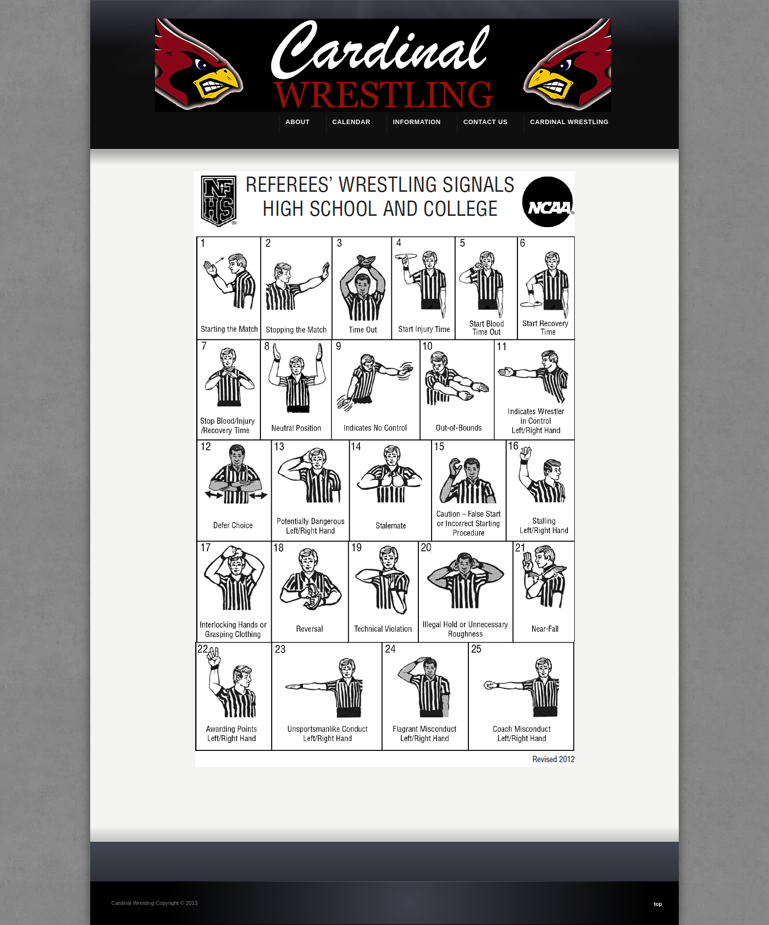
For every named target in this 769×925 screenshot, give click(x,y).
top (658, 904)
